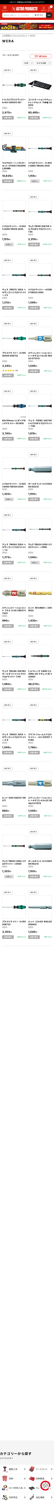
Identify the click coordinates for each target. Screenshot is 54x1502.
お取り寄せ (7, 70)
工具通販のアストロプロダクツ (15, 35)
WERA (33, 35)
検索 (49, 15)
